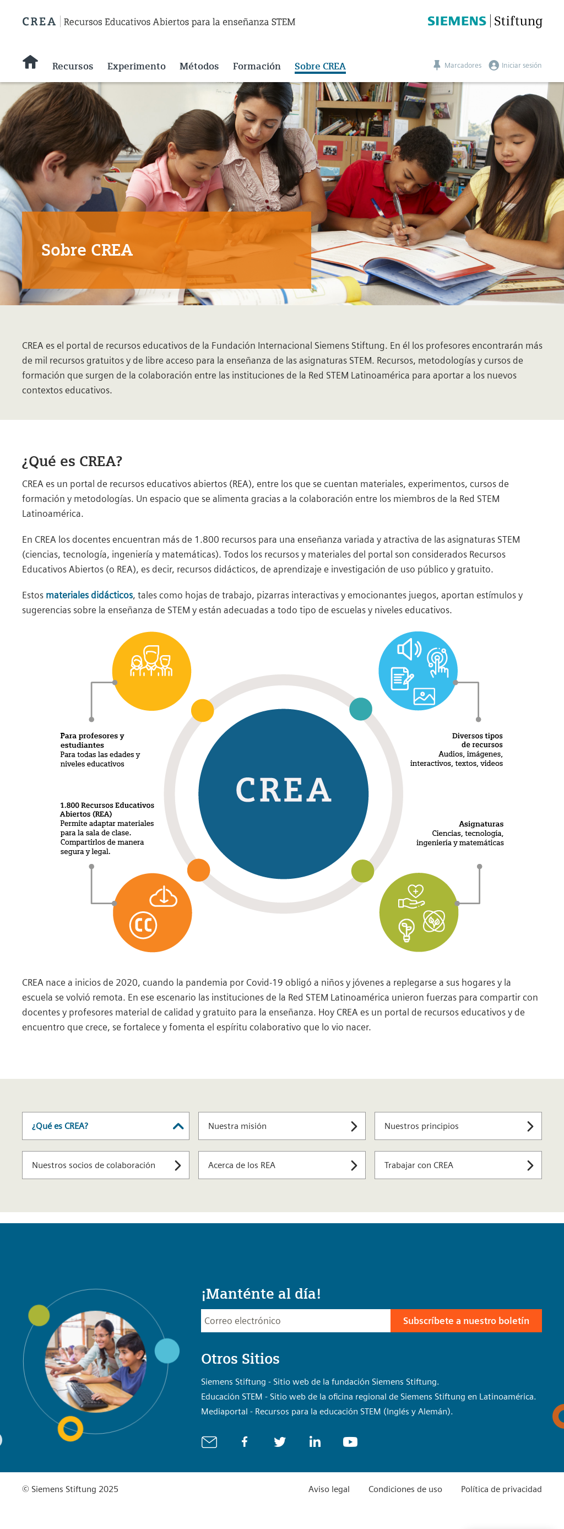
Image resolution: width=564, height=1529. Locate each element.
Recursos (73, 66)
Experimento (136, 66)
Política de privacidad (501, 1489)
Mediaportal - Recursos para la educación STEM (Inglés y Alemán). (327, 1411)
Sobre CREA (320, 66)
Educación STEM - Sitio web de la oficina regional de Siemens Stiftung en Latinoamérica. (368, 1396)
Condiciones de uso (405, 1489)
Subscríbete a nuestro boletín (466, 1320)
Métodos (199, 66)
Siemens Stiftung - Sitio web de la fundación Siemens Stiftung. (320, 1381)
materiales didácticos (89, 595)
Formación (257, 66)
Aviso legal (329, 1489)
